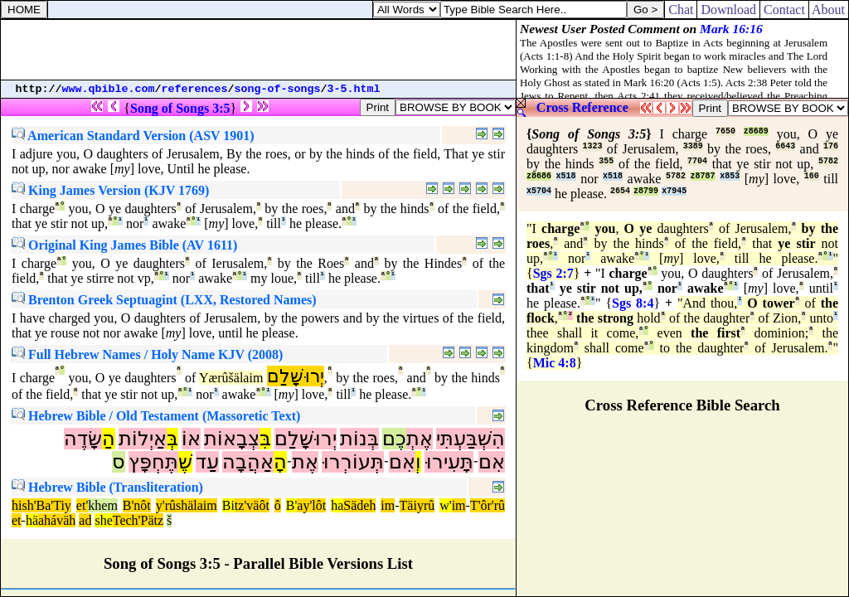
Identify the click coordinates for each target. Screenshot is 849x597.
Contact (784, 9)
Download (728, 9)
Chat (680, 9)
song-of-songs (278, 89)
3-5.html (354, 89)
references (195, 89)
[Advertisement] (259, 50)
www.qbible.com (108, 89)
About (828, 9)
